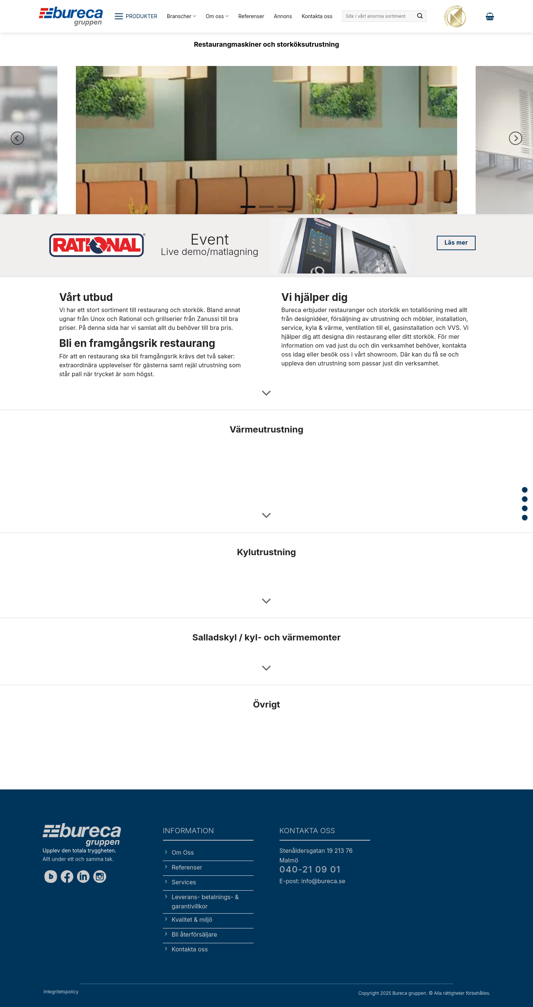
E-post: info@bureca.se (312, 881)
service (291, 327)
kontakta (454, 345)
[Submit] (420, 16)
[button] (135, 16)
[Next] (515, 138)
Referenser (251, 16)
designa (333, 336)
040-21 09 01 (310, 869)
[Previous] (17, 138)
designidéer (310, 318)
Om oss (217, 16)
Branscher (181, 16)
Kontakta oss (317, 16)
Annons (283, 16)
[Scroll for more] (266, 393)
